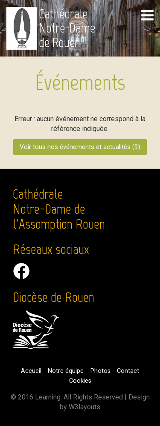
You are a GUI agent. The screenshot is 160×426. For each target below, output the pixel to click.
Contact (128, 371)
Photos (100, 371)
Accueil (31, 371)
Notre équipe (66, 371)
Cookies (80, 380)
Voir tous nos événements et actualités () (80, 147)
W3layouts (84, 407)
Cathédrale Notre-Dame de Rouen (67, 28)
